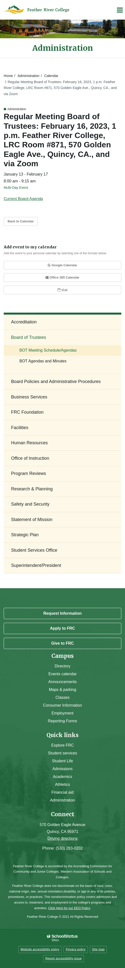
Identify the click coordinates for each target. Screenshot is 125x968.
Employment (63, 713)
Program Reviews (28, 473)
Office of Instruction (30, 458)
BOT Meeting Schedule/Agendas (48, 350)
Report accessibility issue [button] (63, 958)
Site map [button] (98, 949)
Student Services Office (34, 550)
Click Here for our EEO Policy (69, 908)
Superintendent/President (36, 565)
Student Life (62, 761)
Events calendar (62, 674)
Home (8, 76)
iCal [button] (62, 290)
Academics (62, 777)
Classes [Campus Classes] (63, 697)
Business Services (29, 397)
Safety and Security (30, 504)
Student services (62, 753)
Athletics (62, 784)
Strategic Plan (25, 534)
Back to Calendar (21, 221)
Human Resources (29, 442)
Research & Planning (32, 488)
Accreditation (24, 321)
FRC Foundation (27, 412)
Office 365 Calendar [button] (62, 277)
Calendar (51, 76)
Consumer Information (62, 705)
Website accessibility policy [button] (40, 949)
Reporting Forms (62, 721)
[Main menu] (119, 10)
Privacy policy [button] (75, 949)
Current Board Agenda (23, 199)
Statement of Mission (31, 519)
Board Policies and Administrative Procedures (56, 381)
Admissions (62, 769)
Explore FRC (62, 745)
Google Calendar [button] (62, 265)
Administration (28, 76)
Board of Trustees (28, 337)
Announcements (62, 682)
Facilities (19, 427)
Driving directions (62, 838)
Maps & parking (62, 690)
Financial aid (62, 792)
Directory (62, 666)
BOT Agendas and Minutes (42, 361)
